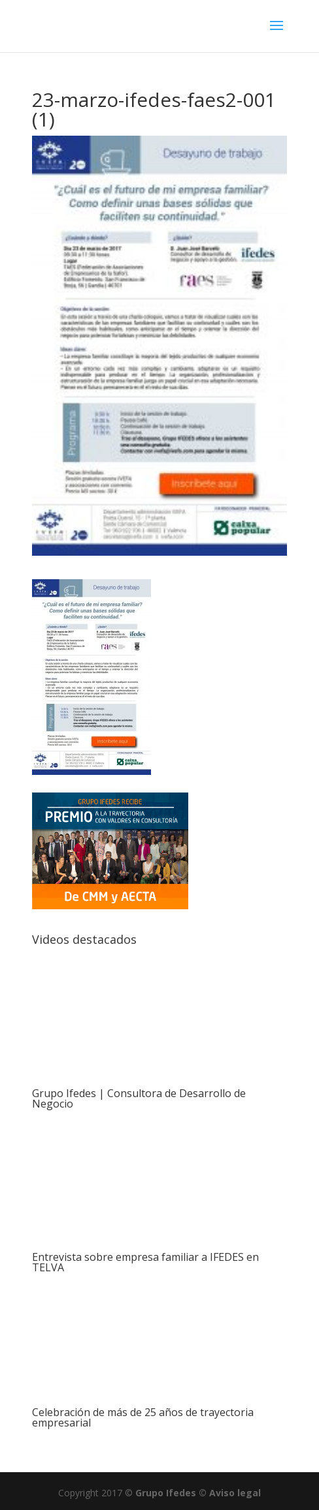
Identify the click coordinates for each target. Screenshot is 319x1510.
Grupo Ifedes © (172, 1493)
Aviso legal (235, 1493)
